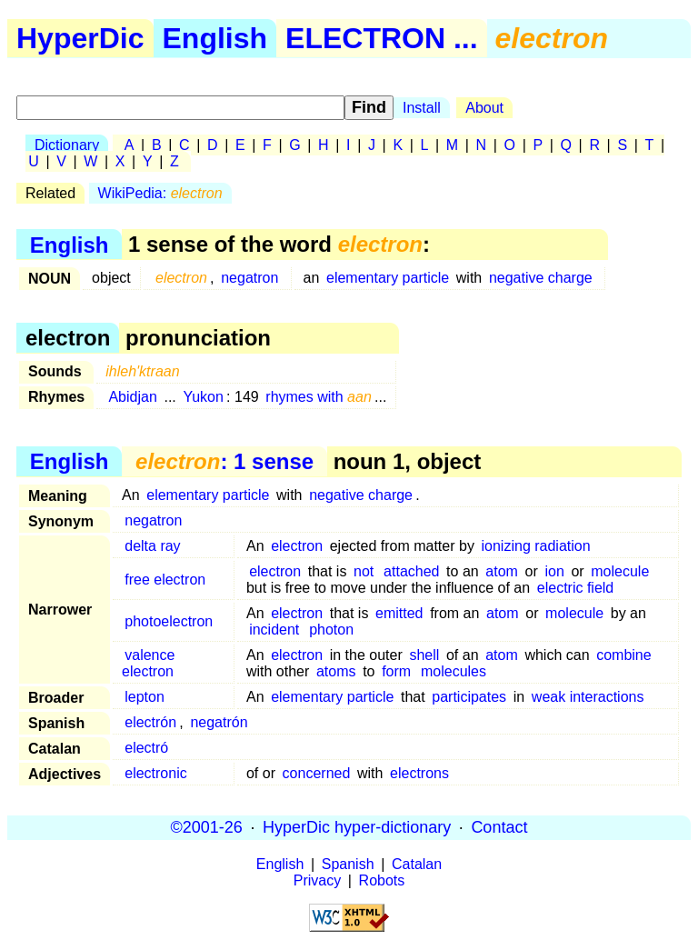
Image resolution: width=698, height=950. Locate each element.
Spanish (348, 864)
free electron (165, 579)
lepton (145, 697)
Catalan (417, 864)
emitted (399, 613)
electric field (575, 587)
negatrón (218, 722)
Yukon (203, 397)
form (396, 671)
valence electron (148, 663)
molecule (620, 571)
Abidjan (132, 397)
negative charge (541, 277)
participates (469, 697)
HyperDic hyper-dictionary (357, 827)
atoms (336, 671)
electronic (155, 773)
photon (331, 629)
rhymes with (318, 397)
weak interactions (588, 697)
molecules (453, 671)
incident (274, 629)
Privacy (317, 880)
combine (623, 655)
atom (501, 571)
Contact (499, 827)
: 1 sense (224, 461)
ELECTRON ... (381, 38)
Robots (382, 880)
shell (424, 655)
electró (146, 747)
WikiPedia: (160, 193)
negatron (249, 277)
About (484, 107)
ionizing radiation (536, 546)
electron (297, 546)
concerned (317, 773)
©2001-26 (207, 827)
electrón (150, 722)
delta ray (152, 546)
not (364, 571)
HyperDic (80, 38)
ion (553, 571)
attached (411, 571)
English (215, 38)
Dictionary (67, 145)
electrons (419, 773)
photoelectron (169, 621)
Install (422, 107)
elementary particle (387, 277)
